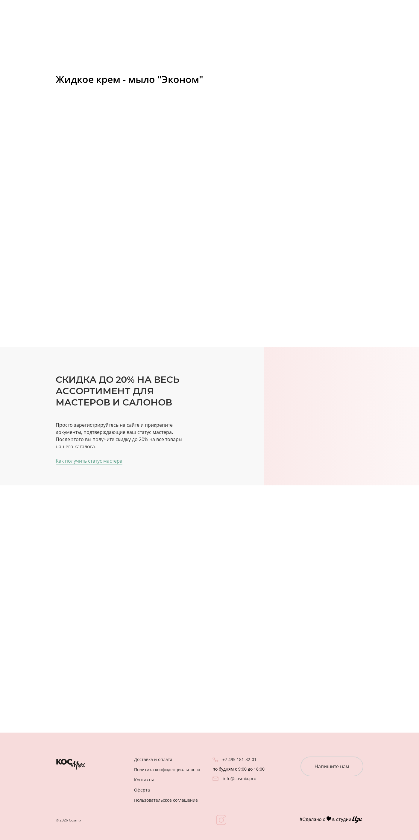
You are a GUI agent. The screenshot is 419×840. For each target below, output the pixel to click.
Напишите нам (332, 766)
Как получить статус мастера (89, 461)
